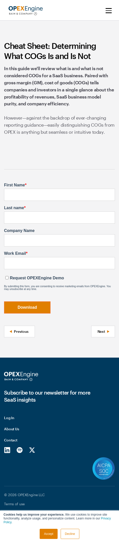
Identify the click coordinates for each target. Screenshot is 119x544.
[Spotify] (19, 449)
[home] (24, 10)
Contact (10, 440)
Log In (9, 418)
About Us (11, 429)
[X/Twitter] (32, 449)
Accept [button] (48, 534)
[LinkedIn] (7, 449)
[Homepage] (21, 376)
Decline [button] (70, 534)
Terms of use (14, 504)
